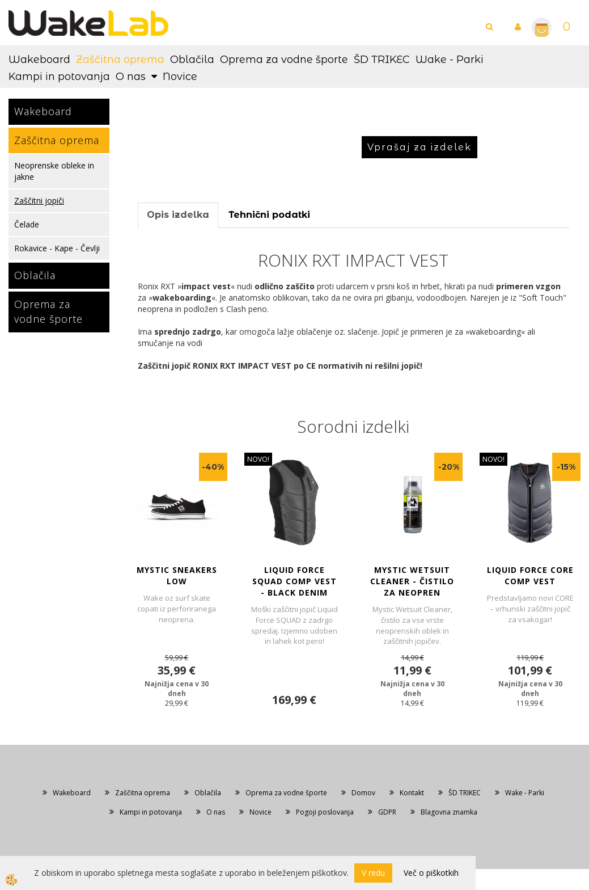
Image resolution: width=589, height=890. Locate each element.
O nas (131, 76)
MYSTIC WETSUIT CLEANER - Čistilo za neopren (412, 581)
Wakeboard (39, 59)
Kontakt (412, 793)
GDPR (387, 812)
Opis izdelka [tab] (178, 214)
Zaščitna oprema (120, 59)
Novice (180, 76)
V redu (373, 872)
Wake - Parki (450, 59)
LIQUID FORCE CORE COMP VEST (530, 575)
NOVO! (258, 459)
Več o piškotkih (431, 872)
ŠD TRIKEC (382, 59)
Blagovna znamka (449, 812)
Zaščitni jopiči (39, 200)
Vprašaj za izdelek (419, 147)
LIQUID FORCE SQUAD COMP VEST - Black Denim (294, 581)
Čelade (26, 224)
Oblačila (192, 59)
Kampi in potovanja (59, 76)
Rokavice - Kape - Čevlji (57, 248)
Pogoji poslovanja (325, 812)
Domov (363, 793)
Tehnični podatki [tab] (269, 214)
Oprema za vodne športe (284, 59)
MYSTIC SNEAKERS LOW (177, 575)
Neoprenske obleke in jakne (54, 171)
